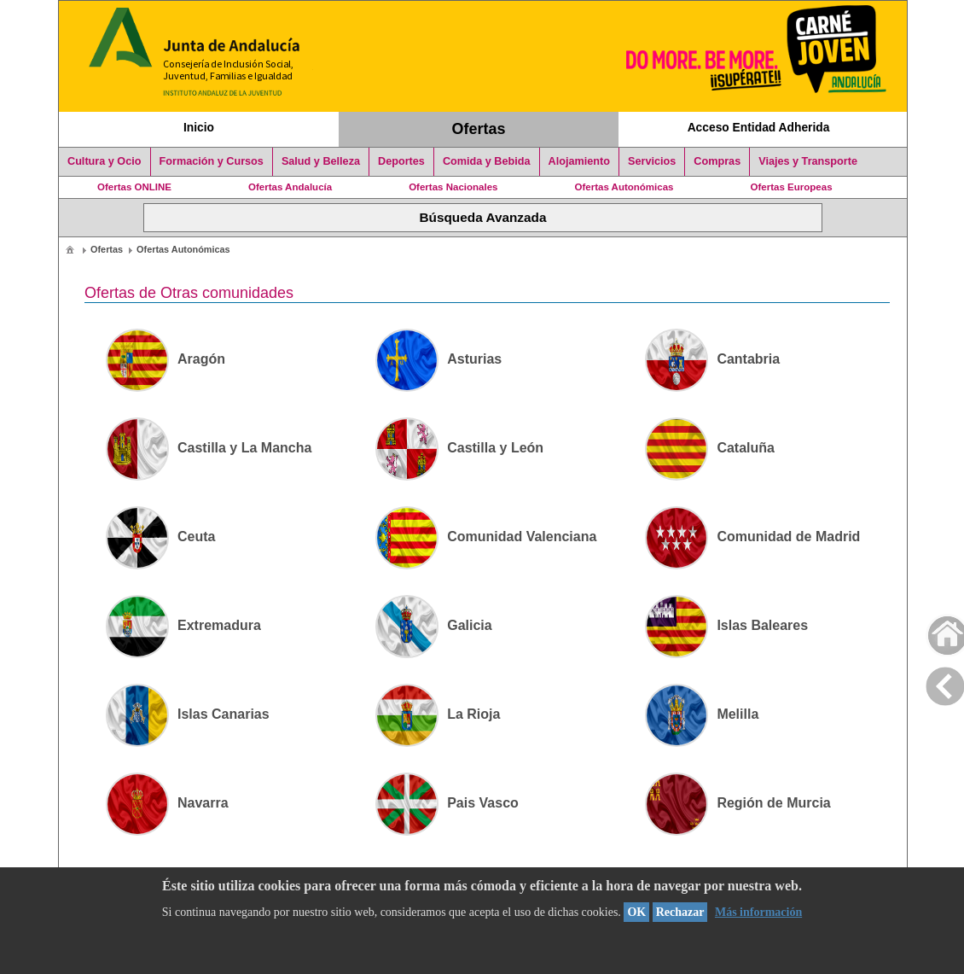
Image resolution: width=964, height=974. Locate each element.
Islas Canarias (188, 714)
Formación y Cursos (212, 161)
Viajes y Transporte (807, 161)
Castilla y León (459, 447)
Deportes (401, 161)
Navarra (167, 803)
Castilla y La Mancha (208, 447)
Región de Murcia (737, 803)
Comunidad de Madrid (752, 536)
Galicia (433, 625)
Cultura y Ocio (104, 161)
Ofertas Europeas (792, 187)
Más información (758, 912)
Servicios (652, 161)
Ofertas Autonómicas (623, 187)
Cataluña (710, 447)
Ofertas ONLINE (134, 187)
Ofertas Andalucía (290, 187)
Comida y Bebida (487, 161)
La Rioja (437, 714)
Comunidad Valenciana (485, 536)
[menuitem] (70, 249)
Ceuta (160, 536)
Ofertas (479, 128)
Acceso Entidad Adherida (759, 127)
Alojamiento (579, 161)
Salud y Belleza (321, 161)
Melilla (701, 714)
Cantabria (712, 359)
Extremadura (183, 625)
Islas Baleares (726, 625)
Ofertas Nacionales (453, 187)
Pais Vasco (447, 803)
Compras (717, 161)
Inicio (198, 127)
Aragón (165, 359)
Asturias (438, 359)
